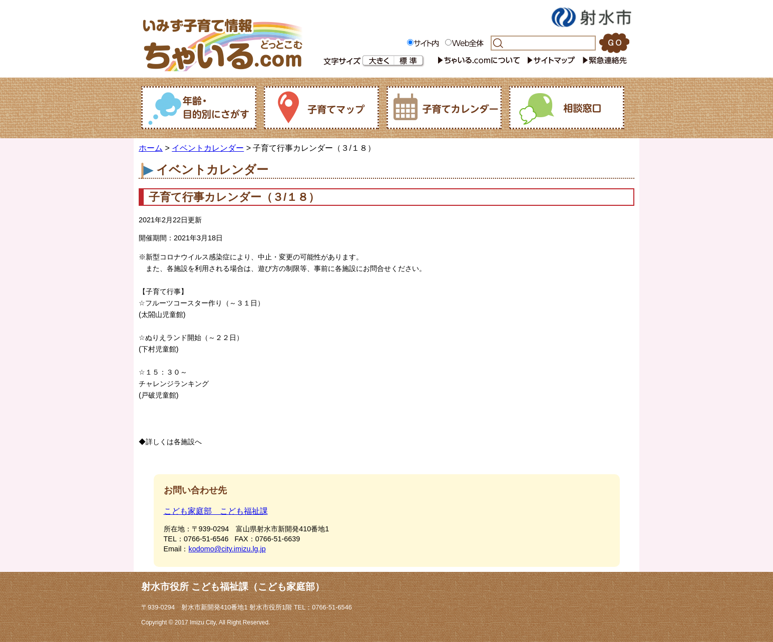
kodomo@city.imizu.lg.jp (226, 549)
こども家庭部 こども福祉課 (216, 511)
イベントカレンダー (208, 148)
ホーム (151, 148)
